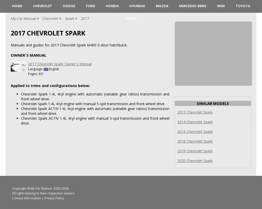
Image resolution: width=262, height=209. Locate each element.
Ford (90, 6)
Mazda (162, 6)
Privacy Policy (54, 198)
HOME (17, 6)
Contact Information (26, 198)
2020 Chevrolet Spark (195, 160)
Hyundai (137, 6)
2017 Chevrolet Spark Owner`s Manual (60, 64)
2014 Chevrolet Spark (195, 121)
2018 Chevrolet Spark (195, 141)
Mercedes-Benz (192, 6)
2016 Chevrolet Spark (195, 131)
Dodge (69, 6)
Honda (112, 6)
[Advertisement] (213, 53)
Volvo (131, 18)
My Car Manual (41, 188)
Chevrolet (42, 6)
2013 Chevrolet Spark (195, 112)
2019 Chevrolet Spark (195, 151)
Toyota (243, 6)
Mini (221, 6)
